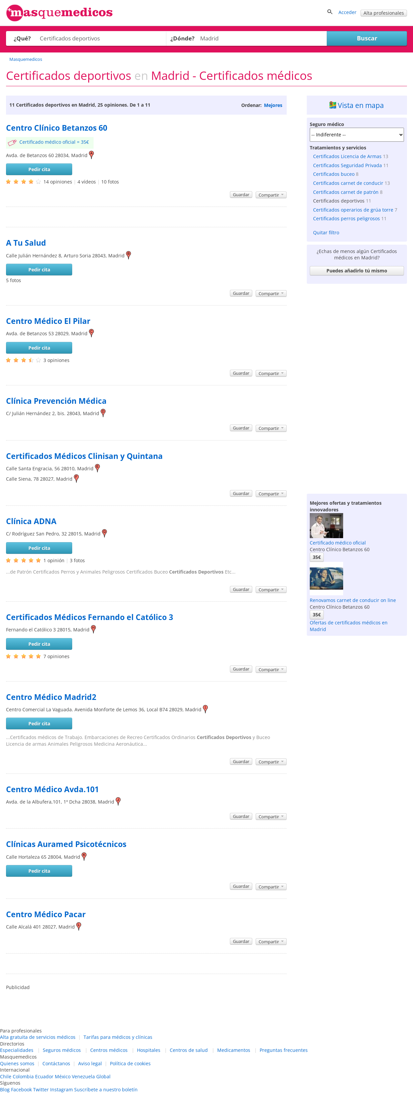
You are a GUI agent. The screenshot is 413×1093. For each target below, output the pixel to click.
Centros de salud (189, 1050)
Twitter (41, 1089)
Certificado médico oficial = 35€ (54, 142)
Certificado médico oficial (338, 542)
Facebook (21, 1089)
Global (103, 1076)
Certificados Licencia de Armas (347, 156)
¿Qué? (22, 38)
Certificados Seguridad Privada (347, 165)
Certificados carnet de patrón (346, 192)
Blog (5, 1089)
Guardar (241, 195)
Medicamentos (233, 1050)
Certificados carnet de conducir (348, 183)
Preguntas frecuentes (284, 1050)
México (63, 1076)
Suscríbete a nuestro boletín (106, 1089)
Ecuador (44, 1076)
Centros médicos (109, 1050)
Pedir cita (39, 169)
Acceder (347, 12)
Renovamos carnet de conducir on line (353, 600)
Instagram (61, 1089)
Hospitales (148, 1050)
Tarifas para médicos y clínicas (118, 1037)
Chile (5, 1076)
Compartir (271, 195)
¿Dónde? (182, 38)
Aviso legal (90, 1063)
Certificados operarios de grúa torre (353, 210)
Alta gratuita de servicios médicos (38, 1037)
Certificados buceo (334, 174)
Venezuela (83, 1076)
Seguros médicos (62, 1050)
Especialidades (16, 1050)
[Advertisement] (357, 387)
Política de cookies (130, 1063)
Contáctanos (56, 1063)
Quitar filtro (326, 232)
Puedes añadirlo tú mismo (356, 270)
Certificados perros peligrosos (346, 218)
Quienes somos (17, 1063)
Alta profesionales (384, 13)
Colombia (23, 1076)
